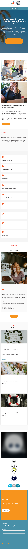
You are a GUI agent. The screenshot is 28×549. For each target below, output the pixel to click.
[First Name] (14, 532)
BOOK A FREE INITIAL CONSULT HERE (14, 39)
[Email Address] (14, 539)
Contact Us (3, 509)
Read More (3, 123)
